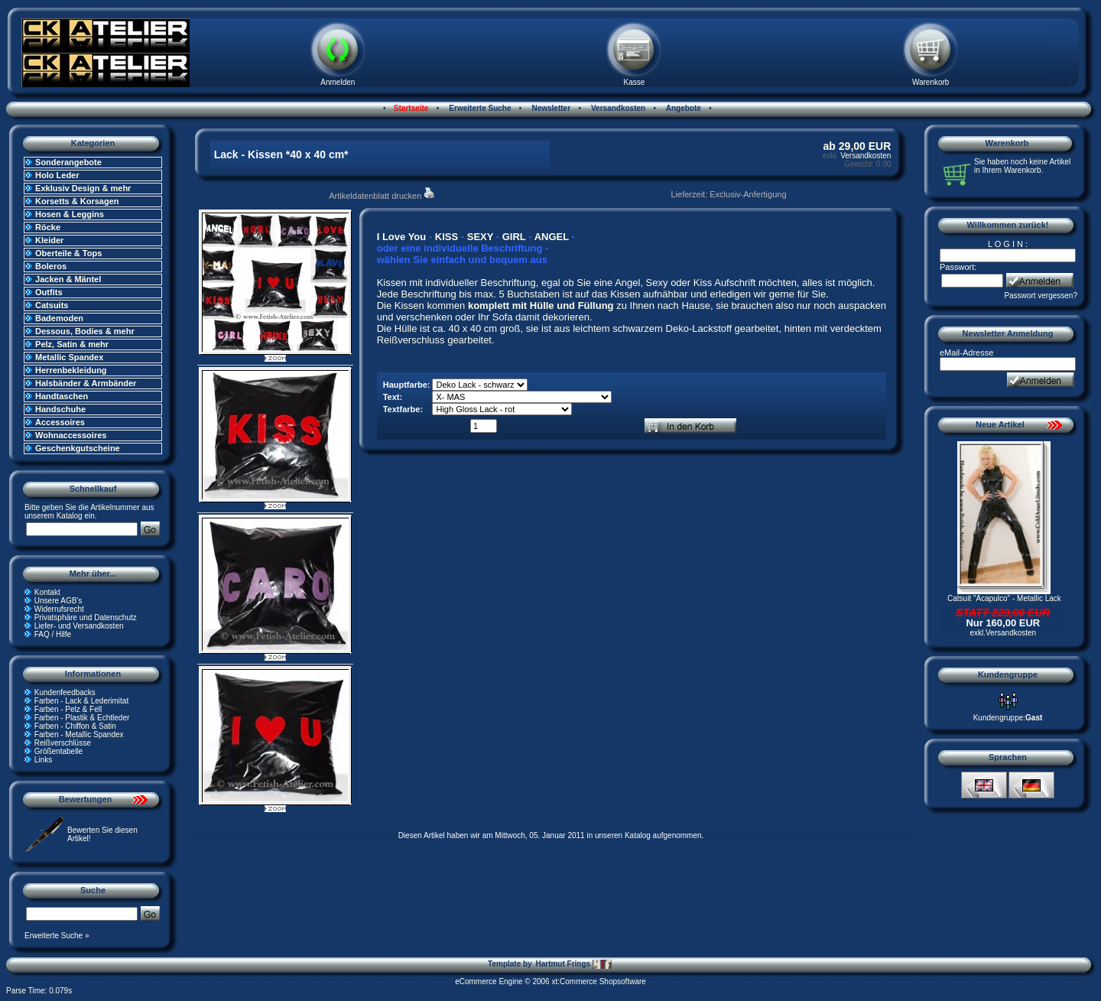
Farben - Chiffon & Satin (75, 726)
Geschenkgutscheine (77, 448)
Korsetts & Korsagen (77, 201)
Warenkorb (931, 82)
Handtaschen (61, 396)
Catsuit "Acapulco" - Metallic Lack (1004, 598)
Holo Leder (57, 175)
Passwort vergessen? (1040, 295)
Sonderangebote (68, 162)
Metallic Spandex (69, 357)
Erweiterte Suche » (56, 935)
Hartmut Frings (573, 964)
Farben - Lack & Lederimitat (81, 701)
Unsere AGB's (58, 600)
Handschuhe (60, 409)
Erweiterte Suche (479, 108)
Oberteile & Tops (68, 253)
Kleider (49, 240)
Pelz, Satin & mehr (72, 344)
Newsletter (550, 108)
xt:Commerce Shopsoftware (598, 981)
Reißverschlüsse (62, 743)
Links (43, 760)
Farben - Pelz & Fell (68, 709)
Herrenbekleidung (71, 370)
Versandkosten (617, 108)
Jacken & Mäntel (68, 279)
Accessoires (60, 422)
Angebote (682, 108)
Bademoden (59, 318)
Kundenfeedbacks (65, 692)
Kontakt (47, 592)
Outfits (48, 292)
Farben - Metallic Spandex (79, 734)
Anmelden (337, 82)
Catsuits (51, 305)
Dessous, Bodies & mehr (85, 331)
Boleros (51, 266)
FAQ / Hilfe (52, 634)
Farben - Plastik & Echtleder (82, 717)
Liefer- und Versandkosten (79, 626)
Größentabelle (58, 751)
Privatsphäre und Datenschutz (85, 617)
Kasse (634, 82)
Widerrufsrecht (59, 609)
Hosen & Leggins (69, 214)
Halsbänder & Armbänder (85, 383)
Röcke (47, 227)
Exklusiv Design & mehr (83, 188)
